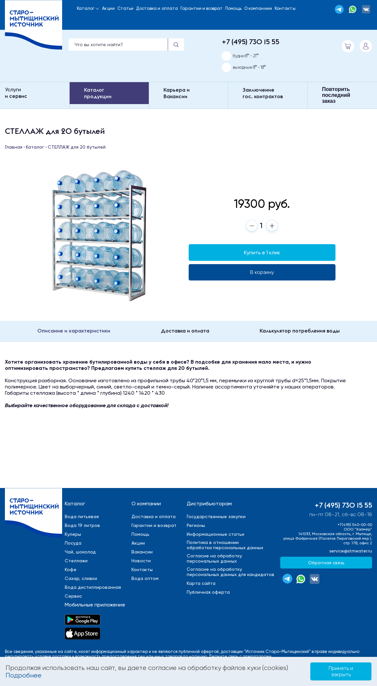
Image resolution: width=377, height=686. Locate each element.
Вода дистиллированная (93, 587)
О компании (146, 503)
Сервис (73, 596)
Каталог (85, 8)
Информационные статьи (215, 534)
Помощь (233, 8)
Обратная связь (326, 562)
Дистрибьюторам (209, 503)
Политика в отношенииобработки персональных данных (225, 545)
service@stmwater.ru (350, 551)
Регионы (196, 525)
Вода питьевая (82, 516)
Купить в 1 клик (262, 252)
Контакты (285, 8)
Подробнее (24, 675)
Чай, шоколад (80, 551)
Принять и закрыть (341, 671)
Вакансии (142, 551)
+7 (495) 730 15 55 (250, 41)
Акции (108, 8)
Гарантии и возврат (201, 8)
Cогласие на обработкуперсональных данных (214, 558)
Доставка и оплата (157, 8)
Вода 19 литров (82, 525)
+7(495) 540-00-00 (354, 524)
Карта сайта (201, 583)
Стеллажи (76, 560)
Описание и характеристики (73, 330)
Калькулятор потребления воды (300, 330)
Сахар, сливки (81, 578)
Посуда (73, 543)
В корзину (262, 272)
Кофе (71, 569)
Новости (141, 560)
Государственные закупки (216, 516)
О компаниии (258, 8)
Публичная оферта (208, 592)
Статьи (125, 8)
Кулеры (73, 534)
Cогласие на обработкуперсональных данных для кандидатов (230, 572)
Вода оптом (145, 578)
